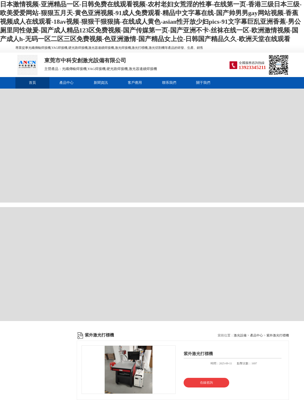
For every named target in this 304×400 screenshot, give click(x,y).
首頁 (32, 82)
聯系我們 (169, 82)
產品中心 (66, 82)
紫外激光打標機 (277, 335)
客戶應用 (135, 82)
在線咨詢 (206, 382)
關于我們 (203, 82)
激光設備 (240, 335)
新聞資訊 (101, 82)
